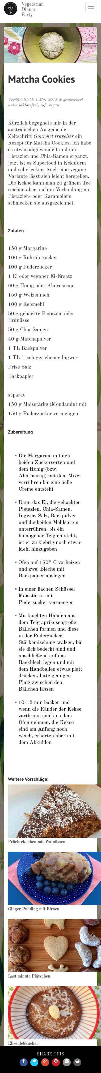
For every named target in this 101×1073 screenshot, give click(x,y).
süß (43, 105)
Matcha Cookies (51, 143)
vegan (54, 105)
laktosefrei (28, 105)
